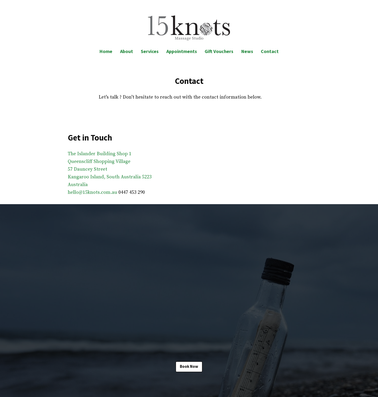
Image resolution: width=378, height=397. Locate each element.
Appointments (181, 51)
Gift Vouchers (219, 51)
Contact (270, 51)
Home (105, 51)
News (247, 51)
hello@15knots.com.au (92, 192)
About (126, 51)
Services (150, 51)
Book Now (189, 366)
